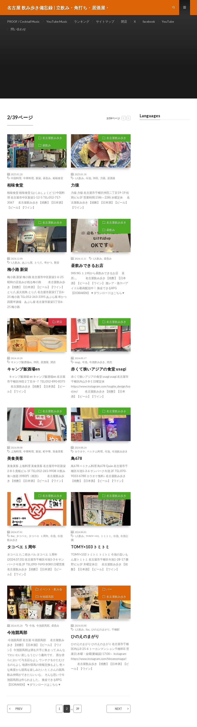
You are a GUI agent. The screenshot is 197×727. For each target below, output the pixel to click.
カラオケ (80, 452)
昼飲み (46, 146)
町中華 (47, 452)
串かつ (48, 263)
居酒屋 (111, 179)
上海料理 (16, 452)
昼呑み (47, 179)
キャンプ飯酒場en (21, 363)
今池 (88, 179)
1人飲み (79, 179)
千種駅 (116, 630)
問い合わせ (18, 30)
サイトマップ (106, 22)
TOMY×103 (92, 537)
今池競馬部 (47, 598)
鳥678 (76, 459)
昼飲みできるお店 (87, 266)
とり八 (38, 263)
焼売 (109, 363)
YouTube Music (57, 22)
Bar (13, 537)
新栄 (38, 179)
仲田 (95, 179)
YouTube (169, 22)
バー (109, 590)
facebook (149, 22)
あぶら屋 (27, 263)
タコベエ (21, 537)
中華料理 (28, 179)
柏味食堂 (58, 179)
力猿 (102, 179)
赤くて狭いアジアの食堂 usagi (98, 370)
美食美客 (58, 452)
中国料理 (16, 179)
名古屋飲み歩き (52, 139)
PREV (19, 710)
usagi (77, 363)
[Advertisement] (98, 69)
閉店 (125, 22)
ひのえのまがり (100, 630)
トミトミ (106, 537)
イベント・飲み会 (51, 590)
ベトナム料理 (95, 452)
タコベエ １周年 (38, 537)
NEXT (118, 710)
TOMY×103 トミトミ (90, 547)
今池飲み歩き (97, 363)
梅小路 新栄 (17, 270)
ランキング (82, 22)
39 (77, 710)
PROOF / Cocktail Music (23, 22)
